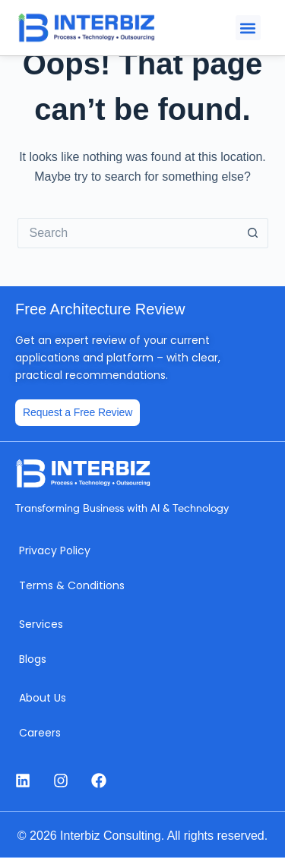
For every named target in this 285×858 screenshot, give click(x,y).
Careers (40, 732)
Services (41, 624)
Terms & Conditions (72, 585)
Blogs (32, 659)
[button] (248, 27)
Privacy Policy (54, 550)
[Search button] (253, 233)
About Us (42, 697)
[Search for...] (127, 233)
